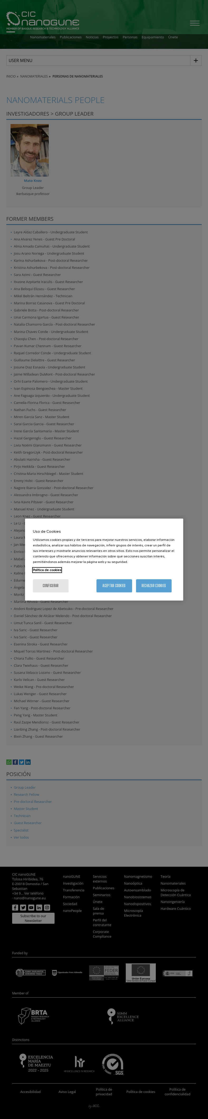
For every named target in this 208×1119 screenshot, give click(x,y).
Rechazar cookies (154, 585)
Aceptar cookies (114, 585)
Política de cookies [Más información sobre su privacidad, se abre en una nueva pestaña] (47, 570)
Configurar (51, 585)
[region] (104, 559)
